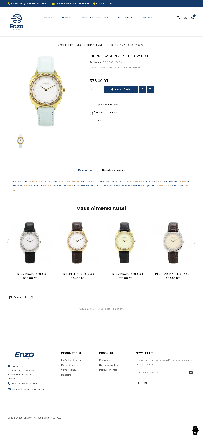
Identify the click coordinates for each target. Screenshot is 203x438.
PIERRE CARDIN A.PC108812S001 (30, 275)
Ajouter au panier (121, 89)
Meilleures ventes (108, 371)
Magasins (66, 376)
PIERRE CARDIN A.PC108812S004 (125, 275)
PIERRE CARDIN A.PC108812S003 (77, 275)
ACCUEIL (48, 17)
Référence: (96, 62)
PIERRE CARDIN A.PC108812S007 (172, 275)
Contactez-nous (69, 371)
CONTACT (147, 17)
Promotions (105, 361)
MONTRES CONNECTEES (95, 17)
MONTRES (67, 17)
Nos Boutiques (104, 3)
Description (84, 170)
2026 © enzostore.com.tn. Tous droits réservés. (34, 419)
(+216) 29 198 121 (39, 3)
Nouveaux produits (108, 366)
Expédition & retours (71, 361)
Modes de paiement (71, 366)
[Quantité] (93, 89)
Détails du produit (115, 170)
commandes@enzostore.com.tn (72, 3)
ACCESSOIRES (125, 17)
